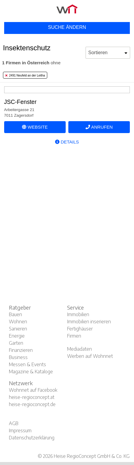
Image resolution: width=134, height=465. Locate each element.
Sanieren (18, 329)
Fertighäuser (80, 329)
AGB (13, 423)
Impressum (20, 430)
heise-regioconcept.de (32, 404)
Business (18, 357)
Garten (16, 343)
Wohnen (18, 321)
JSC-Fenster (20, 102)
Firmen (74, 336)
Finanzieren (21, 350)
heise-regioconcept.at (31, 397)
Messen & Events (27, 364)
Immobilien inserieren (89, 321)
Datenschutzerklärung (31, 438)
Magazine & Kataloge (31, 372)
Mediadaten (79, 349)
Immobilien (78, 314)
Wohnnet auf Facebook (33, 390)
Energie (17, 336)
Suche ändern (67, 27)
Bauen (15, 314)
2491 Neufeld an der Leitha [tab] (25, 75)
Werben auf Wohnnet (90, 356)
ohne (31, 62)
